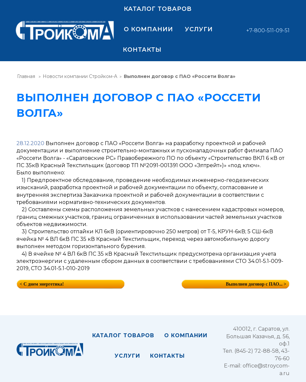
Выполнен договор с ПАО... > (256, 284)
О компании (148, 29)
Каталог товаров (158, 9)
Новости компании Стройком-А (80, 76)
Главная (26, 76)
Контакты (142, 49)
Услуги (199, 29)
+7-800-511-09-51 (268, 30)
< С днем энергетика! (42, 284)
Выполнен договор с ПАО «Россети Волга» (179, 76)
